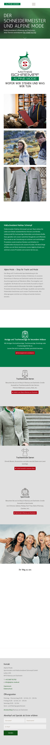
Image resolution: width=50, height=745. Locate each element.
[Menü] (32, 4)
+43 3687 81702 (10, 679)
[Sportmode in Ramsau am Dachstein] (25, 513)
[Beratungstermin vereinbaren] (25, 353)
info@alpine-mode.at (12, 682)
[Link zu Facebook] (41, 4)
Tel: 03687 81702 (29, 32)
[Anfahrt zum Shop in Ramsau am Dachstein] (25, 392)
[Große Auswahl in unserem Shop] (25, 468)
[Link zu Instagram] (44, 4)
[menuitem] (32, 4)
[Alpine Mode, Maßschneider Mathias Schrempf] (21, 4)
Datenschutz (8, 689)
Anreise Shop (8, 710)
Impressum (7, 686)
